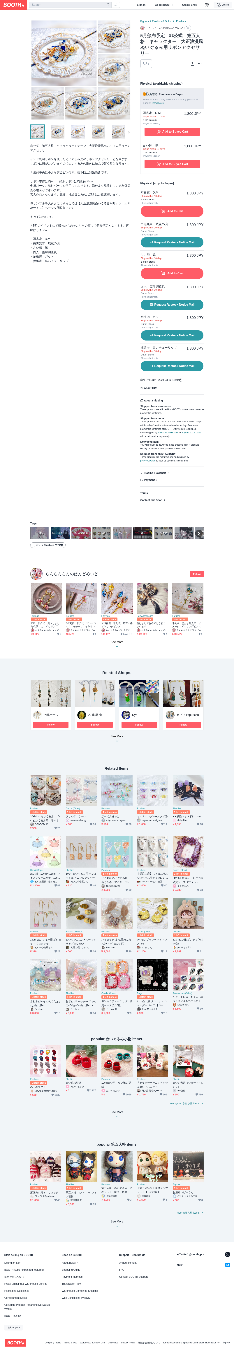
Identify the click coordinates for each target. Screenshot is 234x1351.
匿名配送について (14, 1276)
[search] (108, 5)
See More (117, 739)
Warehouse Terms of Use (92, 1343)
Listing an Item (12, 1262)
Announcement (128, 1262)
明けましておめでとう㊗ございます (151, 625)
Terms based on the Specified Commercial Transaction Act (191, 1343)
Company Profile (53, 1343)
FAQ (121, 1269)
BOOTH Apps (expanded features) (24, 1269)
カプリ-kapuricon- (188, 714)
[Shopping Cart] (207, 5)
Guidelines (113, 1343)
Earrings (35, 616)
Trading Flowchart (155, 472)
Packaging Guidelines (16, 1290)
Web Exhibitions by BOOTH (78, 1297)
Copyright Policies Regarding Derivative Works (27, 1306)
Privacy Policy (128, 1343)
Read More (158, 103)
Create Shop (189, 5)
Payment (149, 479)
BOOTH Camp (12, 1315)
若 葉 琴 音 (95, 714)
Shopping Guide (71, 1269)
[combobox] (70, 5)
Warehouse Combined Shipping (80, 1290)
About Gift (150, 388)
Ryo (134, 714)
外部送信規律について (149, 1343)
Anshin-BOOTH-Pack (167, 432)
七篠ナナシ (51, 714)
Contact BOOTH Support (133, 1276)
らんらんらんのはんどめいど (72, 574)
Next (128, 70)
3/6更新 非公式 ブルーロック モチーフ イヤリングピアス (81, 625)
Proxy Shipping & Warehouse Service (25, 1283)
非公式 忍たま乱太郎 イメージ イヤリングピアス (186, 625)
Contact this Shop (151, 500)
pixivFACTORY (147, 460)
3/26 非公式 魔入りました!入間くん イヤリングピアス (45, 625)
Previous (33, 70)
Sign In (141, 5)
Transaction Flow (71, 1283)
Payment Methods (72, 1276)
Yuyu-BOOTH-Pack (191, 432)
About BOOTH (164, 5)
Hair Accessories (145, 616)
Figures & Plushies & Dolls (155, 21)
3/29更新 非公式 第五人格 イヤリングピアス (117, 625)
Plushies (181, 21)
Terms (144, 493)
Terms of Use (70, 1343)
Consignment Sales (15, 1297)
